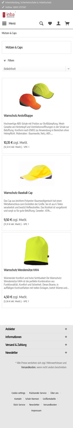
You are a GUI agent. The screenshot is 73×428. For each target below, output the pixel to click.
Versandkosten (28, 367)
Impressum (36, 410)
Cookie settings (18, 392)
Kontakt (17, 398)
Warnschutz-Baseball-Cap (18, 193)
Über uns (54, 392)
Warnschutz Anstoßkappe (18, 115)
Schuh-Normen (32, 398)
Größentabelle (49, 398)
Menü (8, 22)
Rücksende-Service (37, 392)
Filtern (9, 60)
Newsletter (34, 404)
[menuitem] (8, 23)
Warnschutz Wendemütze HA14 (21, 270)
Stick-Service (19, 404)
